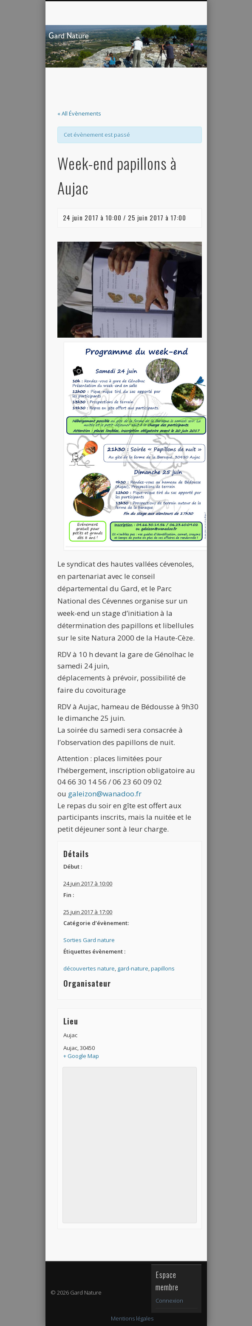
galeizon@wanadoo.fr (105, 793)
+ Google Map (81, 1056)
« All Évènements (79, 113)
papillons (163, 968)
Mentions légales (132, 1318)
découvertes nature (89, 968)
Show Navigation (175, 76)
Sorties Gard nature (89, 940)
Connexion (169, 1300)
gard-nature (132, 968)
